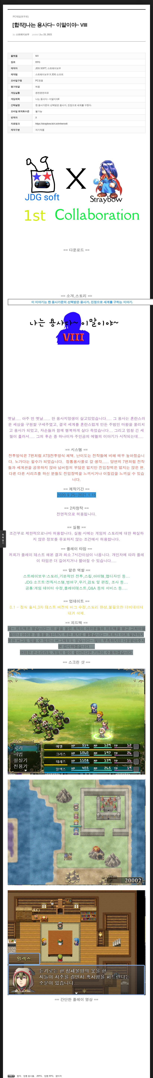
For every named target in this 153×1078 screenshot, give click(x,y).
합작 (19, 1076)
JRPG (39, 1076)
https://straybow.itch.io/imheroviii (51, 123)
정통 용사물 (28, 1076)
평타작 (59, 1076)
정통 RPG (48, 1076)
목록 (3, 539)
